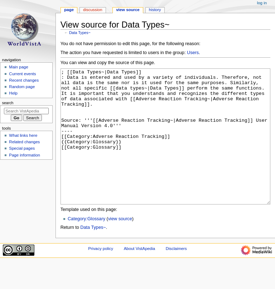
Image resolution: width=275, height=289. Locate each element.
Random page (22, 87)
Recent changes (24, 80)
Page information (24, 155)
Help (13, 93)
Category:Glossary (86, 245)
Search (8, 103)
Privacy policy (100, 275)
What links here (23, 135)
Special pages (22, 148)
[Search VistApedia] (26, 111)
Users (193, 52)
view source (120, 245)
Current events (22, 74)
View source (128, 10)
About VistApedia (139, 275)
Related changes (24, 142)
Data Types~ (80, 32)
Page (69, 10)
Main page (18, 67)
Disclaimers (176, 275)
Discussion (92, 10)
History (155, 10)
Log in (262, 3)
